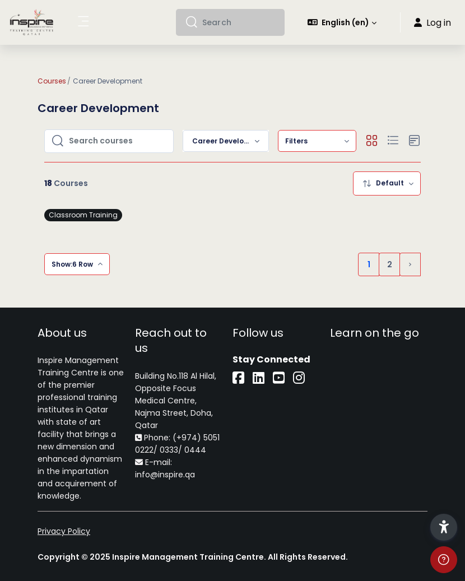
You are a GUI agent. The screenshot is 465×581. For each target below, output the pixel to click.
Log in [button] (432, 22)
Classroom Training (83, 215)
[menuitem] (317, 141)
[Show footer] (443, 559)
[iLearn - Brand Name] (31, 22)
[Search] (239, 22)
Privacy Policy (64, 531)
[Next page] (410, 264)
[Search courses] (117, 141)
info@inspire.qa (165, 474)
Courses (52, 81)
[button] (342, 22)
